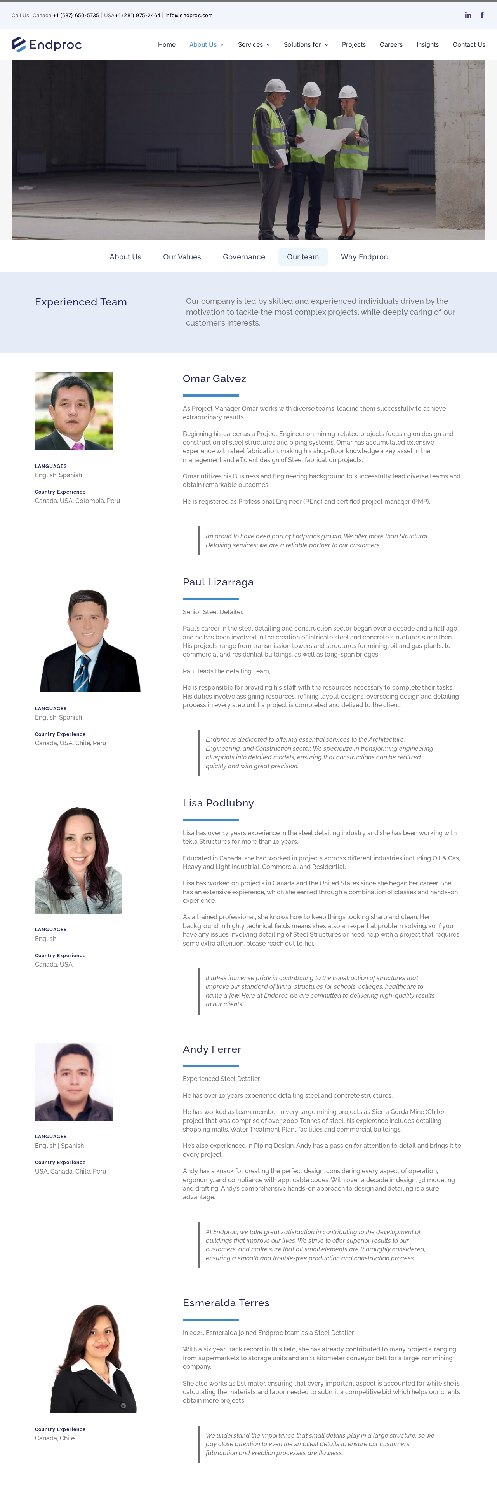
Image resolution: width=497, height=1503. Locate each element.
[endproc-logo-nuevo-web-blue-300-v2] (47, 38)
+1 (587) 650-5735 (76, 15)
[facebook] (482, 15)
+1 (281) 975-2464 (137, 15)
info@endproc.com (189, 15)
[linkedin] (468, 15)
